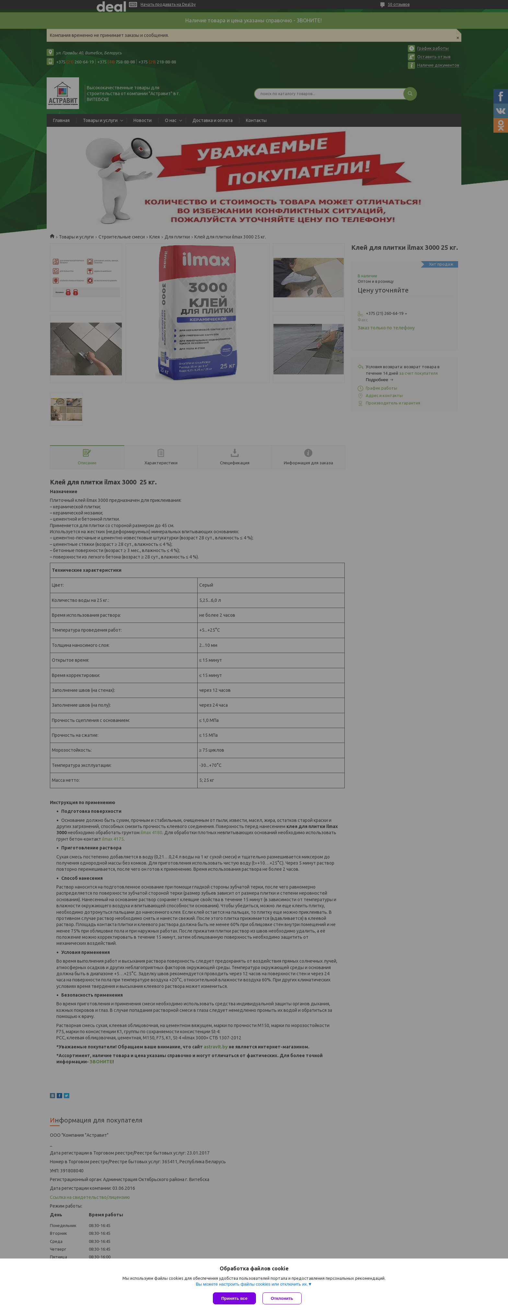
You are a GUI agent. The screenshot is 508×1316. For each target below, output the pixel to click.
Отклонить (282, 1298)
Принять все (234, 1298)
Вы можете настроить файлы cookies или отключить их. (252, 1284)
